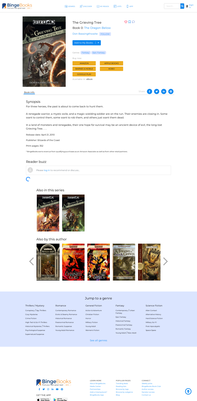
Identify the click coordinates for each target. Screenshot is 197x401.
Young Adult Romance (64, 330)
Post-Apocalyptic (153, 326)
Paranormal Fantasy (124, 325)
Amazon (84, 63)
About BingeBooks (97, 383)
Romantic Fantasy (123, 329)
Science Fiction (154, 305)
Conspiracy (29, 310)
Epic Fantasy (99, 52)
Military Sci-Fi (151, 322)
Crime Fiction (31, 318)
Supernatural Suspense (34, 334)
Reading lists (121, 386)
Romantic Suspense (63, 326)
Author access (147, 389)
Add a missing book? (98, 392)
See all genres (98, 340)
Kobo (111, 69)
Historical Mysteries (33, 326)
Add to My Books (86, 42)
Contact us (146, 395)
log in (47, 170)
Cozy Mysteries (31, 314)
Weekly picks (147, 383)
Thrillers (29, 305)
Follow (105, 34)
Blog (118, 395)
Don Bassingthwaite (85, 33)
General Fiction (94, 305)
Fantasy (85, 52)
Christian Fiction (92, 314)
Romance (60, 305)
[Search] (182, 6)
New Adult (132, 333)
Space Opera (151, 330)
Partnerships (95, 389)
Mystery (40, 305)
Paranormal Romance (64, 322)
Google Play (84, 74)
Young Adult (91, 326)
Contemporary (122, 310)
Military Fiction (92, 322)
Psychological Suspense (35, 330)
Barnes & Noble (84, 69)
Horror (88, 318)
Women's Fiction (92, 330)
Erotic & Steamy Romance (66, 314)
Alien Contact (151, 310)
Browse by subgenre (124, 392)
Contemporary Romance (65, 310)
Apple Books (111, 63)
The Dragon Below (97, 28)
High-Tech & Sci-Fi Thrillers (36, 322)
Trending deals (122, 383)
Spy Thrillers (41, 310)
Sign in (191, 6)
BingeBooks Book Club (151, 386)
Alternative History (153, 314)
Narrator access (148, 392)
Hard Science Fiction (154, 318)
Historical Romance (63, 318)
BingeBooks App (97, 395)
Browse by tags (122, 389)
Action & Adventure (94, 310)
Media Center (95, 386)
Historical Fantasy (123, 321)
